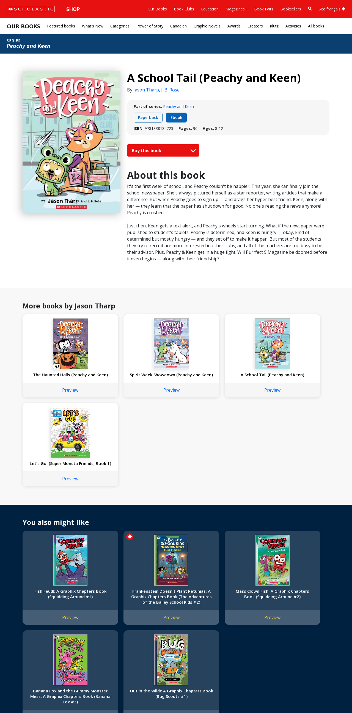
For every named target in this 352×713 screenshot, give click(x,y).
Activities (293, 26)
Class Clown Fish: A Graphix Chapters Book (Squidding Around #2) (175, 519)
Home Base (141, 596)
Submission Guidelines (30, 656)
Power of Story (149, 26)
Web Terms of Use (73, 696)
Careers (17, 649)
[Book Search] (310, 9)
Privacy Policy (40, 696)
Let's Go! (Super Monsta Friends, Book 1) (237, 380)
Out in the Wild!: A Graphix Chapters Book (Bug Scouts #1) (299, 519)
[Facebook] (184, 597)
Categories (120, 26)
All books (316, 26)
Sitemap (17, 696)
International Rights (93, 596)
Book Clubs (184, 9)
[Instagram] (173, 597)
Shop (73, 9)
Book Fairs (263, 9)
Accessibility (20, 623)
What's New (92, 26)
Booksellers (290, 9)
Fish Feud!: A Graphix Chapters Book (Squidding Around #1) (51, 519)
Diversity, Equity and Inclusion (36, 616)
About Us (18, 596)
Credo (15, 603)
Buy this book (162, 150)
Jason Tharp (146, 90)
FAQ (80, 609)
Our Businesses (24, 609)
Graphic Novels (207, 26)
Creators (255, 26)
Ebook (176, 117)
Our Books (157, 9)
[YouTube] (194, 597)
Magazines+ (236, 9)
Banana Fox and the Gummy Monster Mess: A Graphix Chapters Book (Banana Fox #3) (237, 519)
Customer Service (187, 605)
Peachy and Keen (178, 106)
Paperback (148, 117)
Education (210, 9)
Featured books (61, 26)
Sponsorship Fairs (26, 636)
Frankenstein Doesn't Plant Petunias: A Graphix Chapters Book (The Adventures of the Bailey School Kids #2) (113, 519)
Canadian (178, 26)
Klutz (274, 26)
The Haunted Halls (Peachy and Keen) (51, 377)
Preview (51, 401)
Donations (19, 629)
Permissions (87, 603)
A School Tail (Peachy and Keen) (175, 377)
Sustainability (21, 642)
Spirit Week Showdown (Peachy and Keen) (113, 377)
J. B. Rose (170, 90)
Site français (332, 9)
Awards (234, 26)
